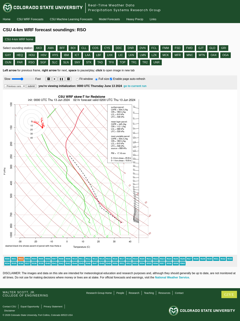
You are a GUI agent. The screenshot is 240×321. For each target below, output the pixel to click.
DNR (131, 48)
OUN (8, 62)
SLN (66, 62)
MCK (165, 55)
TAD (100, 62)
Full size (104, 78)
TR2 (145, 62)
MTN (202, 55)
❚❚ (61, 79)
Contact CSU (9, 306)
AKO (39, 48)
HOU (32, 55)
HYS (55, 55)
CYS (107, 48)
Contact (179, 293)
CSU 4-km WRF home (19, 39)
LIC (120, 55)
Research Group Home (99, 293)
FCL (154, 48)
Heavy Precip (134, 19)
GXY (8, 55)
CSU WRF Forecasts (30, 19)
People (120, 293)
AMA (51, 48)
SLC (54, 62)
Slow (7, 78)
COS (95, 48)
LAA (87, 55)
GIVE (229, 295)
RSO (31, 62)
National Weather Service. (172, 277)
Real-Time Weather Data (111, 5)
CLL (83, 48)
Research (134, 293)
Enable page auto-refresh (129, 78)
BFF (62, 48)
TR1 (134, 62)
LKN (131, 55)
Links (153, 19)
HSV (43, 55)
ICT (77, 55)
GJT (201, 48)
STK (89, 62)
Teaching (149, 293)
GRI (223, 48)
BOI (73, 48)
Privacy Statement (53, 306)
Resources (164, 293)
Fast (38, 78)
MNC (189, 55)
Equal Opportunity (30, 306)
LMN (143, 55)
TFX (111, 62)
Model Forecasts (109, 19)
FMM (165, 48)
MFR (178, 55)
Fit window (86, 78)
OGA (225, 55)
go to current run (135, 85)
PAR (20, 62)
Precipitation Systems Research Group (124, 10)
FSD (177, 48)
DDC (119, 48)
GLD (212, 48)
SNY (77, 62)
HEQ (20, 55)
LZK (154, 55)
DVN (143, 48)
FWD (189, 48)
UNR (156, 62)
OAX (214, 55)
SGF (43, 62)
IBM (66, 55)
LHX (110, 55)
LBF (98, 55)
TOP (123, 62)
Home (6, 19)
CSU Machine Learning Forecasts (71, 19)
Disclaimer (9, 310)
